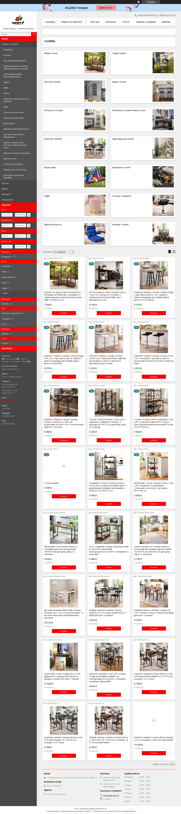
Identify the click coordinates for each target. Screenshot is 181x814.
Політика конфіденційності (125, 811)
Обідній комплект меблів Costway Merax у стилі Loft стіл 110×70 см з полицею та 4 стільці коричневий (108, 740)
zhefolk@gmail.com (10, 401)
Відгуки (5, 188)
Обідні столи (50, 53)
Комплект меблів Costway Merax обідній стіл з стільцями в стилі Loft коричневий (153, 738)
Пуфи (47, 196)
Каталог (7, 55)
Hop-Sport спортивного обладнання (14, 135)
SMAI (6, 87)
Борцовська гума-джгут (14, 118)
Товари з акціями (146, 22)
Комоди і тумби (120, 224)
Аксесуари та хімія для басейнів (13, 176)
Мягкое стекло (10, 158)
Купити (64, 313)
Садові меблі (119, 53)
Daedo (6, 93)
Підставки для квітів (123, 139)
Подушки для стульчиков (15, 169)
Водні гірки (50, 167)
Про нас (5, 183)
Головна (50, 22)
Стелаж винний (51, 483)
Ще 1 (6, 293)
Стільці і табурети (121, 196)
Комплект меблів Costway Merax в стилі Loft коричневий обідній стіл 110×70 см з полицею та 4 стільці (153, 676)
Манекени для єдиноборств (16, 129)
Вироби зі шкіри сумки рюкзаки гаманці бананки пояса (15, 145)
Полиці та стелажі (53, 110)
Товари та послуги (10, 44)
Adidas (6, 82)
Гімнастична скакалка (13, 112)
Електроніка (9, 123)
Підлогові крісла (52, 224)
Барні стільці (119, 82)
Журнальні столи (121, 167)
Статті (126, 22)
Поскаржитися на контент (103, 811)
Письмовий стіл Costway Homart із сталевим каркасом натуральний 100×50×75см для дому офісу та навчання (60, 550)
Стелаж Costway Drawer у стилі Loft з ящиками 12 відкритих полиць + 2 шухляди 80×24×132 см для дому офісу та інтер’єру (107, 423)
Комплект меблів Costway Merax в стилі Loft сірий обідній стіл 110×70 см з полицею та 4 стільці (63, 740)
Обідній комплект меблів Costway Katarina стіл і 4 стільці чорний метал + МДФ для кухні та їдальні (107, 613)
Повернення (7, 199)
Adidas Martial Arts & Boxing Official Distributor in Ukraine (16, 67)
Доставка (6, 194)
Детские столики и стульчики (17, 153)
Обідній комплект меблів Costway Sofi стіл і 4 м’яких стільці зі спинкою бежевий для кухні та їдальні (154, 613)
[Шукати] (34, 34)
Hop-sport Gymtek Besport (15, 60)
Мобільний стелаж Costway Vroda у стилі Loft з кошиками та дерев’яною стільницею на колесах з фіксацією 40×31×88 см (154, 487)
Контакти (110, 22)
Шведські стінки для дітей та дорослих (16, 100)
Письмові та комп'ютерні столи (128, 110)
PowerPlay (8, 49)
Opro (6, 107)
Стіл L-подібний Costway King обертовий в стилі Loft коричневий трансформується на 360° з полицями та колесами (108, 550)
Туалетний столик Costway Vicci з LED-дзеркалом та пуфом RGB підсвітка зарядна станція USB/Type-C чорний (62, 676)
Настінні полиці (52, 82)
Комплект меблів (53, 139)
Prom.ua (104, 809)
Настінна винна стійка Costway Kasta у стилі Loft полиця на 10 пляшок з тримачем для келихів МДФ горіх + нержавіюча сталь (107, 296)
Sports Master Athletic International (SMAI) (13, 75)
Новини (165, 22)
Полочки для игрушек (13, 164)
